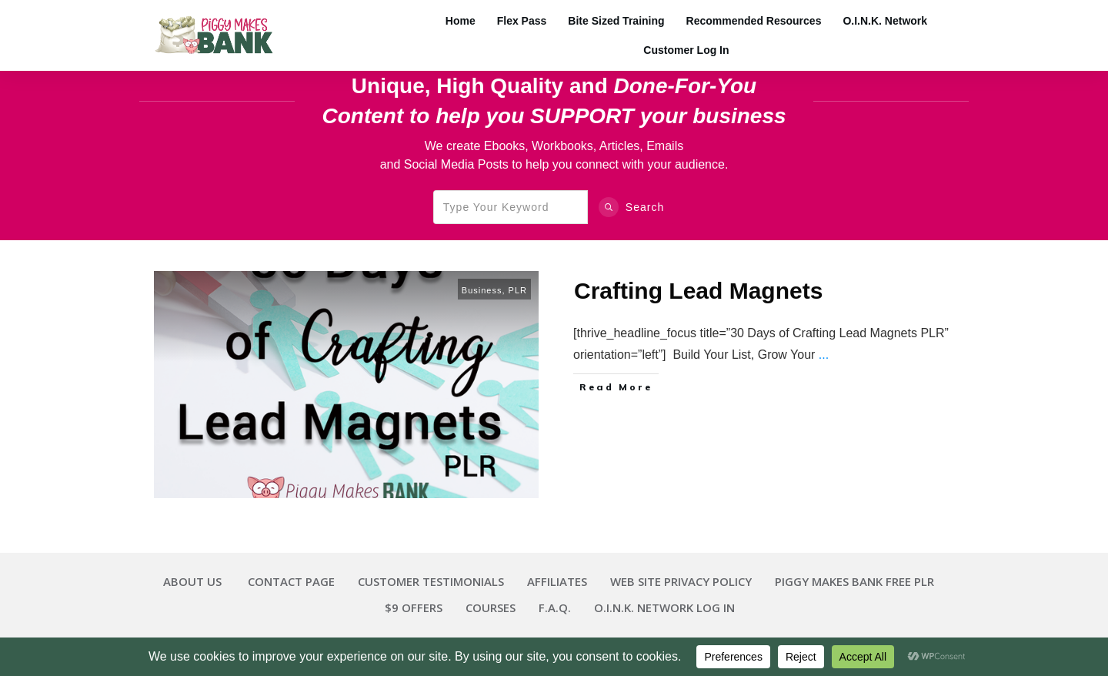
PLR (518, 290)
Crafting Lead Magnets (698, 290)
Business (482, 290)
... (824, 354)
